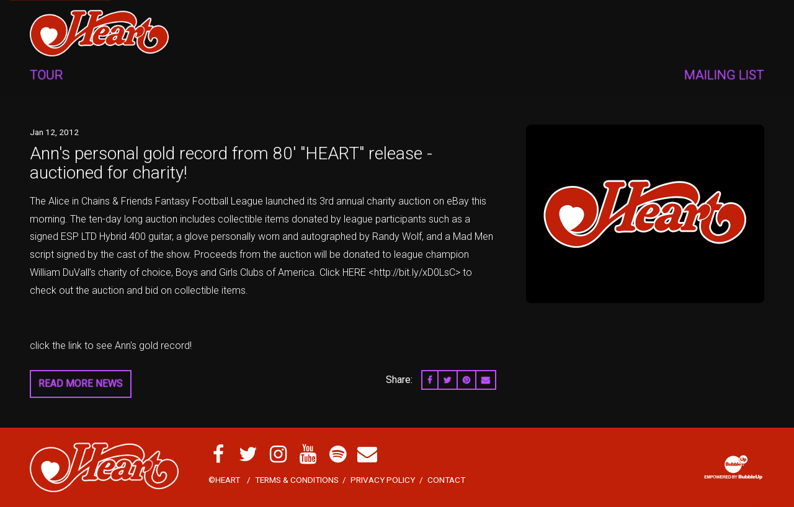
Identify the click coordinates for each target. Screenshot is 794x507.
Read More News (80, 383)
